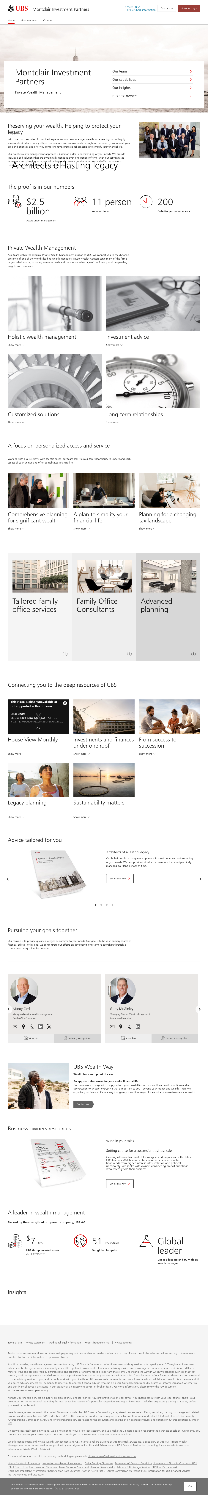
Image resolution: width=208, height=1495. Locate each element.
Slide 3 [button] (107, 905)
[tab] (95, 905)
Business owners (124, 96)
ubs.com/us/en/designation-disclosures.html (112, 1456)
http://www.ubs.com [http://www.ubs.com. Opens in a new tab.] (57, 1357)
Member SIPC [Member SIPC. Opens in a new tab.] (40, 1415)
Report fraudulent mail (98, 1342)
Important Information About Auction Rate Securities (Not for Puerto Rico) (62, 1470)
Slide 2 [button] (101, 905)
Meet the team (29, 20)
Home (11, 20)
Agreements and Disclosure (28, 1474)
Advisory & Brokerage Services (133, 1467)
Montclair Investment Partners (61, 9)
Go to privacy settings (67, 1488)
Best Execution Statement (43, 1467)
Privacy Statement (141, 1484)
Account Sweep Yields (102, 1467)
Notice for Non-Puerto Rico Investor (62, 1463)
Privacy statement (35, 1342)
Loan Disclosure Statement (74, 1467)
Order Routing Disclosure (99, 1463)
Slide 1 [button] (95, 905)
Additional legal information (65, 1342)
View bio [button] (35, 1038)
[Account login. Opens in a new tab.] (189, 8)
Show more (16, 345)
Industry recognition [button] (78, 1038)
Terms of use (15, 1342)
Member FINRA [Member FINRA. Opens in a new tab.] (59, 1415)
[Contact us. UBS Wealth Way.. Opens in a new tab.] (83, 1104)
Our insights (121, 88)
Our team (119, 71)
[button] (15, 1026)
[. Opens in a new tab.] (18, 8)
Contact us (167, 8)
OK (38, 728)
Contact (47, 20)
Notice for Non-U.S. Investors (24, 1463)
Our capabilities (124, 80)
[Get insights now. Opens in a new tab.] (120, 878)
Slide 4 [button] (112, 905)
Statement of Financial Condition (133, 1463)
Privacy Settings (123, 1342)
